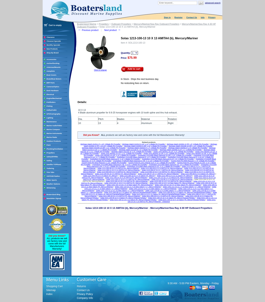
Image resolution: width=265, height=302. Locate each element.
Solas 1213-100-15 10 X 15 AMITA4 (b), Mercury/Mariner (171, 181)
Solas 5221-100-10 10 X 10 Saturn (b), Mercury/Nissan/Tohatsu (171, 198)
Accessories (51, 59)
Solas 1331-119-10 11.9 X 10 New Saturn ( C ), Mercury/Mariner (119, 190)
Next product (112, 30)
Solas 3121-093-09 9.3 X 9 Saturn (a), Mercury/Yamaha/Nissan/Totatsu (184, 192)
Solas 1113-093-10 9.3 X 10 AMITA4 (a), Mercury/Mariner (161, 172)
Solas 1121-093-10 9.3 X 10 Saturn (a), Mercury (137, 176)
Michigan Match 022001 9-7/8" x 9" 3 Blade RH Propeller (188, 144)
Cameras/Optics (53, 87)
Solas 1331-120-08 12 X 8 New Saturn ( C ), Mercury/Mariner (168, 190)
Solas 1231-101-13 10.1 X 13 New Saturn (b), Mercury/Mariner (130, 185)
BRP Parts (51, 83)
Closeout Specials (54, 41)
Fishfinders (51, 102)
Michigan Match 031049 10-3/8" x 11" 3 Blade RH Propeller (104, 148)
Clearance (50, 37)
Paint (49, 145)
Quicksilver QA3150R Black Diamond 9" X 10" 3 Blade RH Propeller (115, 159)
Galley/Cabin (52, 110)
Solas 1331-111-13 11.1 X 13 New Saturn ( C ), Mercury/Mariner (186, 187)
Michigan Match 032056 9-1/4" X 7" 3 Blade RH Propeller (181, 150)
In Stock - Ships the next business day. (140, 79)
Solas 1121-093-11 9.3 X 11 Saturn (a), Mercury (174, 176)
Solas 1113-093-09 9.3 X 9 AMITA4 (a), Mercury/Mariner (118, 172)
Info (202, 17)
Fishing (49, 106)
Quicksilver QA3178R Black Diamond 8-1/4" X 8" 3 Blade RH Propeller (168, 159)
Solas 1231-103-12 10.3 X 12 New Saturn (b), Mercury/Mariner (178, 185)
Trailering (50, 168)
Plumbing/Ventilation (55, 149)
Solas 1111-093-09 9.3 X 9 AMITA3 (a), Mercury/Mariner (161, 168)
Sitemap (51, 290)
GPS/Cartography (53, 114)
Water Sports (52, 180)
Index (49, 294)
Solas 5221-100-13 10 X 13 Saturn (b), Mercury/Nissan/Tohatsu (181, 200)
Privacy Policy (85, 294)
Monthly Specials (53, 45)
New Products (52, 49)
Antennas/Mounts (54, 67)
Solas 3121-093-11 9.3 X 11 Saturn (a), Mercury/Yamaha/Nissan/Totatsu (158, 194)
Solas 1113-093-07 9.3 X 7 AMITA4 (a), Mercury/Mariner (162, 170)
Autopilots (51, 71)
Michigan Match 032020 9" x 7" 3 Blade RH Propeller (146, 148)
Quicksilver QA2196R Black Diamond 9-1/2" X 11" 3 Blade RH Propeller (153, 166)
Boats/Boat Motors (54, 79)
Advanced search (212, 3)
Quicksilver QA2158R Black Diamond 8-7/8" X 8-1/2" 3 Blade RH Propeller (119, 164)
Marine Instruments (54, 133)
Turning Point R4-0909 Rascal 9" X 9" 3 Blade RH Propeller (192, 161)
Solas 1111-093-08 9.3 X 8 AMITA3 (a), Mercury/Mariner (118, 168)
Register (179, 17)
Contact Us (191, 17)
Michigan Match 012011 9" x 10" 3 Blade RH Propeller (100, 144)
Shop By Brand (53, 53)
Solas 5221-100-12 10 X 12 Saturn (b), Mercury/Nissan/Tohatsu (133, 200)
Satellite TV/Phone (54, 164)
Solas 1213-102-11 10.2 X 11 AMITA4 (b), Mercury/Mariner (126, 183)
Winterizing (51, 188)
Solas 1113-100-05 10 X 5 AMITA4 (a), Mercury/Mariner (115, 174)
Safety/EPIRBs (52, 157)
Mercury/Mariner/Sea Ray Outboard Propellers (156, 24)
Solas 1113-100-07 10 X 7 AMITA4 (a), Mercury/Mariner (158, 174)
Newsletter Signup (54, 198)
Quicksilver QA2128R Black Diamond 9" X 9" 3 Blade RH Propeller (141, 157)
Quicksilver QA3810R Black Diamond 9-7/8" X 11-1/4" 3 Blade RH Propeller (141, 161)
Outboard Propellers (121, 24)
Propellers (51, 153)
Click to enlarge (100, 70)
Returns (81, 286)
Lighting (50, 118)
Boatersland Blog (53, 194)
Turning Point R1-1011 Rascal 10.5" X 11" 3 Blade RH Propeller (151, 163)
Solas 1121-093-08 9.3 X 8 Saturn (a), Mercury (198, 174)
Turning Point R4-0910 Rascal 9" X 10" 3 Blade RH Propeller (104, 163)
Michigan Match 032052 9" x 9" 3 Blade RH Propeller (187, 148)
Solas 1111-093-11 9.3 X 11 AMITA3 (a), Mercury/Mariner (118, 170)
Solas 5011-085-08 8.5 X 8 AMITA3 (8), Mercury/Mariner (119, 196)
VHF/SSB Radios (53, 176)
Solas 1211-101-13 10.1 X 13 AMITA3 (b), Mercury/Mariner (170, 177)
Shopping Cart (54, 286)
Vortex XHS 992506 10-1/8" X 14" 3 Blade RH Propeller (115, 155)
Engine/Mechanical (54, 98)
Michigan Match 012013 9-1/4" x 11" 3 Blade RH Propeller (143, 144)
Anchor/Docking (53, 63)
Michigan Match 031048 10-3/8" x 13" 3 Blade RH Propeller (190, 146)
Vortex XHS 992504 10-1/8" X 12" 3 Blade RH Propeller (163, 153)
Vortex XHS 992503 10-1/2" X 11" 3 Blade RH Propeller (121, 153)
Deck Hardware (53, 91)
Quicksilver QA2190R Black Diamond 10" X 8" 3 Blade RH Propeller (174, 164)
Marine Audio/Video (54, 126)
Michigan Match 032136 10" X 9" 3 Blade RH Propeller (131, 151)
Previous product (88, 30)
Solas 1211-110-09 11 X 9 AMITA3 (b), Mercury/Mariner (171, 179)
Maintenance (52, 122)
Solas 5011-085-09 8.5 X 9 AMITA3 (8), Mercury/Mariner (162, 196)
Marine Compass (53, 129)
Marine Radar (52, 137)
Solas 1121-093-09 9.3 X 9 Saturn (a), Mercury (100, 176)
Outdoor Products (54, 141)
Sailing (49, 161)
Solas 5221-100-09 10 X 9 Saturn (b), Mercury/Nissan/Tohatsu (123, 198)
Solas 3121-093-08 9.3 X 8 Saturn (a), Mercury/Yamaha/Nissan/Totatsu (130, 192)
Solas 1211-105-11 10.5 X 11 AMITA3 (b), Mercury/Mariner (128, 179)
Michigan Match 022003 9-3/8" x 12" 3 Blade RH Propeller (145, 146)
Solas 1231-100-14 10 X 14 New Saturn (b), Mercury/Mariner (171, 183)
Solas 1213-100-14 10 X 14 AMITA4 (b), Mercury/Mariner (127, 181)
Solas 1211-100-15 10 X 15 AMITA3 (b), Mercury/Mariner (126, 177)
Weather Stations (53, 184)
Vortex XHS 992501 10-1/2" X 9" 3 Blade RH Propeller (173, 151)
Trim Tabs (50, 172)
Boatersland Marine (86, 24)
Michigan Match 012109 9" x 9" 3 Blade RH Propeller (138, 150)
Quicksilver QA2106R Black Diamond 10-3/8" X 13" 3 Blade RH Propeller (165, 155)
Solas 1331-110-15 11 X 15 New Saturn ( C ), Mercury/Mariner (138, 187)
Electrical (50, 94)
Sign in (167, 17)
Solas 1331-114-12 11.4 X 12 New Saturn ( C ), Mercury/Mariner (152, 189)
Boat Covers (51, 75)
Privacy (212, 17)
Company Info (85, 297)
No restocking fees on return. (135, 83)
